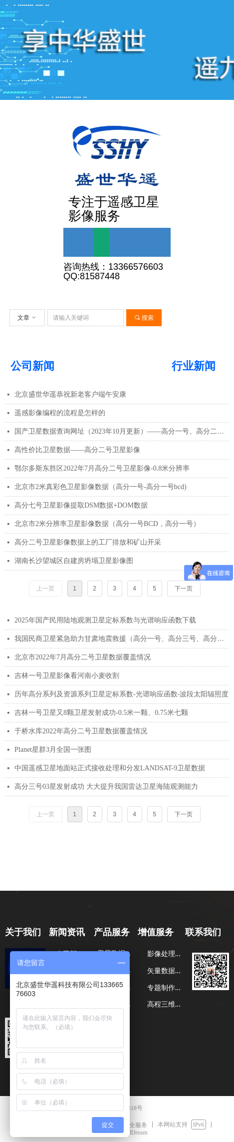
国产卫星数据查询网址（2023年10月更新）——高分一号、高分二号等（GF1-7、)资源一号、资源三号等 (121, 431)
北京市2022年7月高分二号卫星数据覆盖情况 (82, 657)
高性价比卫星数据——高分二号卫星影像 (77, 450)
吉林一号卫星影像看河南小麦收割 (66, 675)
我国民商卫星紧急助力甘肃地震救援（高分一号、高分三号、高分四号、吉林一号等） (121, 638)
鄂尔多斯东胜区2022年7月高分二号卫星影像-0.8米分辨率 (102, 468)
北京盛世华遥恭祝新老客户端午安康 (70, 394)
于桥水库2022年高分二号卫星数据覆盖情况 (80, 731)
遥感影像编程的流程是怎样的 (59, 413)
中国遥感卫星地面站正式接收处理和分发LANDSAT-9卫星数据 (109, 768)
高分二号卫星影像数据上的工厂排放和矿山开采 (87, 542)
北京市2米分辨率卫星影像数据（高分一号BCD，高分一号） (107, 524)
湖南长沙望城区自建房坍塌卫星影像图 (73, 561)
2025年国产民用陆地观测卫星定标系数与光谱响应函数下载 (105, 620)
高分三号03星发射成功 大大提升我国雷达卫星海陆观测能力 (106, 786)
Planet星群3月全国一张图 (52, 749)
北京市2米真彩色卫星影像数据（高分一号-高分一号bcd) (100, 487)
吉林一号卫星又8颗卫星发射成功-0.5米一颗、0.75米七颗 (101, 712)
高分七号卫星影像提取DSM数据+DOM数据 (81, 505)
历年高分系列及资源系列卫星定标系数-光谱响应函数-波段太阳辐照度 (121, 694)
